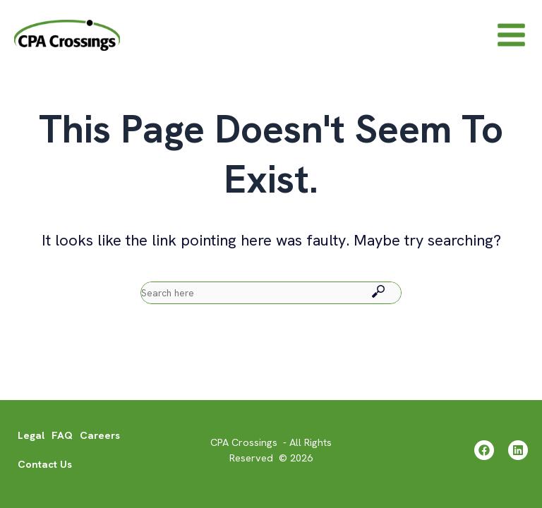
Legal (31, 435)
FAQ (62, 435)
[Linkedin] (518, 451)
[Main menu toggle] (511, 40)
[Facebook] (480, 451)
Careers (100, 435)
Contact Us (45, 464)
